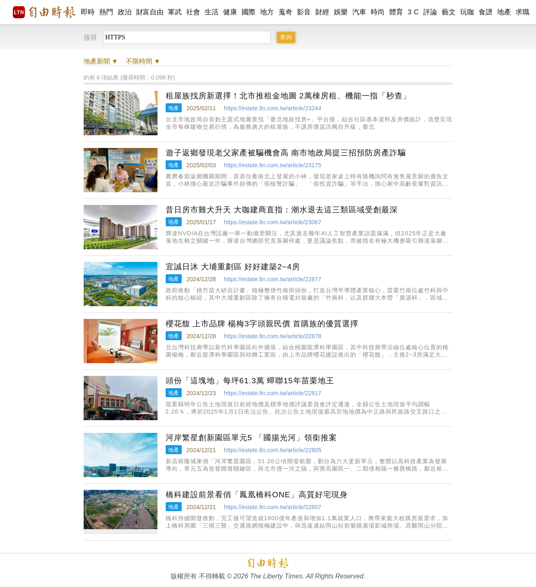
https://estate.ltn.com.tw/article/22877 (273, 279)
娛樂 (341, 12)
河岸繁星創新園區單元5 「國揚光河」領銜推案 (251, 437)
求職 (522, 12)
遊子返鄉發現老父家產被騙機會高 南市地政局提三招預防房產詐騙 (286, 152)
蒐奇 (285, 12)
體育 (396, 12)
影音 (304, 12)
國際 (249, 12)
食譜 (486, 12)
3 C (413, 12)
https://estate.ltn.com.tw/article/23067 (273, 222)
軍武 (175, 12)
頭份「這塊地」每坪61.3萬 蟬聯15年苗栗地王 (250, 380)
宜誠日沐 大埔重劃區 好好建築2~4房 (233, 266)
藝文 (449, 12)
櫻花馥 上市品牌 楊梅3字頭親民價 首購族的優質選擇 (262, 323)
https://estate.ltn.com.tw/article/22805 (273, 450)
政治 (125, 12)
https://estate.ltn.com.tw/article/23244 (273, 108)
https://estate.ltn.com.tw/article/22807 (273, 507)
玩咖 (467, 12)
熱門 (106, 12)
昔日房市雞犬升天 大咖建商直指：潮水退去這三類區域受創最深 (282, 209)
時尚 (378, 12)
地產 (504, 12)
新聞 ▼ (101, 61)
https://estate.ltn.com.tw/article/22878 (273, 336)
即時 (88, 12)
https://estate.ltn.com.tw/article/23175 (273, 165)
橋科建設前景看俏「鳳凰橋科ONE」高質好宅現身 (257, 494)
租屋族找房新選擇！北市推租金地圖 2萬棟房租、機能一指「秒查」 (288, 95)
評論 (430, 12)
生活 (212, 12)
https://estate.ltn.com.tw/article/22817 (273, 393)
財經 (322, 12)
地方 (267, 12)
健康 (230, 12)
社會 (193, 12)
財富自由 (150, 12)
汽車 (359, 12)
